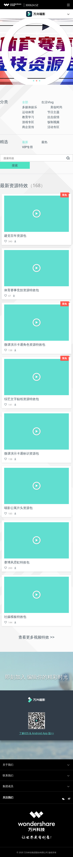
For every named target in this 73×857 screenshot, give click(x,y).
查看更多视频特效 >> (36, 638)
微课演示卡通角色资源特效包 (25, 346)
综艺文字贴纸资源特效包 (22, 400)
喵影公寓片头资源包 (19, 509)
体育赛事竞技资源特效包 (22, 291)
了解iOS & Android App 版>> (36, 734)
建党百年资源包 (15, 237)
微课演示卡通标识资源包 (22, 455)
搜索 (37, 166)
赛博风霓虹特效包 (17, 563)
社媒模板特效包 (15, 618)
